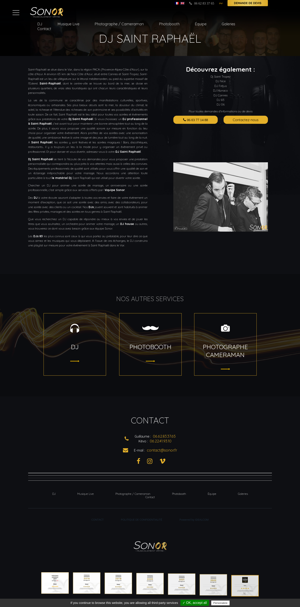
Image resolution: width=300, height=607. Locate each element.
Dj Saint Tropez (221, 76)
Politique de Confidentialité (141, 519)
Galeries (228, 22)
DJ (39, 22)
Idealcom (202, 519)
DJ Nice (221, 81)
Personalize (220, 603)
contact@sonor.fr (162, 450)
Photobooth (169, 22)
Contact (44, 27)
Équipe (200, 22)
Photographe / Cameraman (119, 22)
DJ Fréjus (220, 86)
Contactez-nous (246, 120)
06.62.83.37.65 (164, 436)
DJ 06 (221, 104)
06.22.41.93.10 (160, 441)
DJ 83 (220, 100)
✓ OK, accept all (194, 603)
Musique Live (68, 22)
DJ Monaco (220, 90)
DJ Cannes (221, 95)
